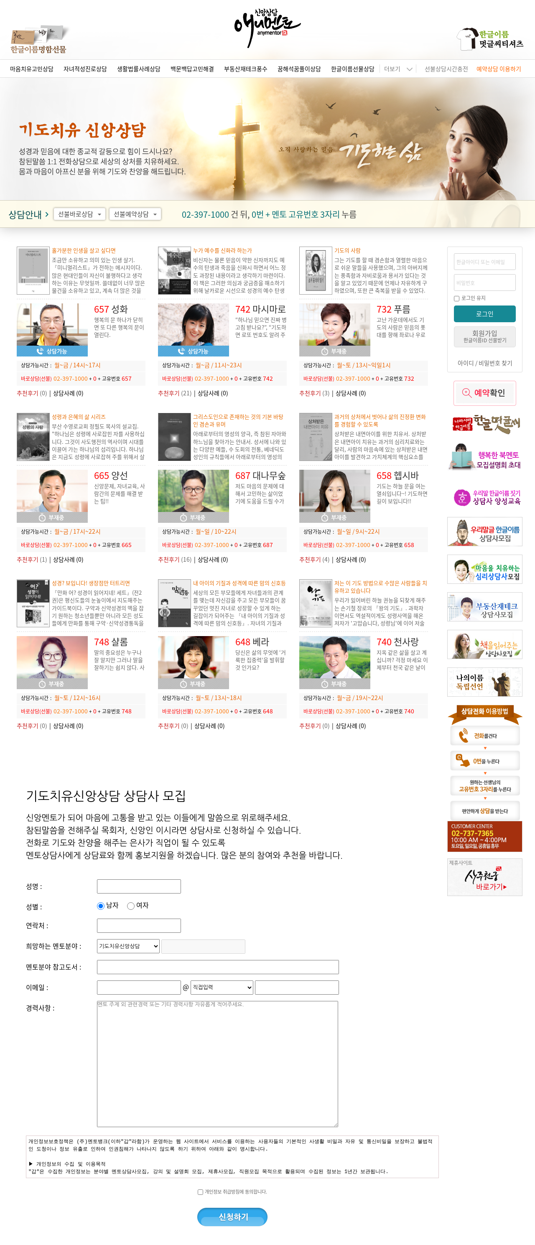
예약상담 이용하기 (498, 68)
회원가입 (485, 336)
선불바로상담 (81, 214)
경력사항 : (40, 1008)
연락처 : (37, 925)
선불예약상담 (136, 214)
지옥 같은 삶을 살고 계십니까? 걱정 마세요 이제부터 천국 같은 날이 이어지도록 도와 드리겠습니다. (402, 667)
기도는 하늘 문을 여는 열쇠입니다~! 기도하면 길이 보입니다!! (402, 493)
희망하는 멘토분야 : (53, 946)
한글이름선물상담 (352, 68)
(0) (32, 393)
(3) (314, 393)
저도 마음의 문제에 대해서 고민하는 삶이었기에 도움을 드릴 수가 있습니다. (259, 497)
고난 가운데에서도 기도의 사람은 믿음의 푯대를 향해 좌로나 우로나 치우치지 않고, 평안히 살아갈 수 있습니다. (402, 335)
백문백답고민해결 (192, 68)
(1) (32, 559)
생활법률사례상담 (138, 68)
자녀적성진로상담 (85, 68)
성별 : (34, 906)
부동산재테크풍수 (246, 68)
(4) (314, 559)
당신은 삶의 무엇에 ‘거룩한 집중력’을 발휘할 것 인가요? (260, 659)
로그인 (485, 313)
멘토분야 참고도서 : (53, 967)
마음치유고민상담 (32, 68)
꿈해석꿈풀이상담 (299, 68)
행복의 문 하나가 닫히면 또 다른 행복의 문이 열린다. (119, 327)
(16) (175, 559)
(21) (175, 393)
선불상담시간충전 (446, 68)
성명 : (34, 886)
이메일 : (37, 987)
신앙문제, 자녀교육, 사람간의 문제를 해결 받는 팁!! (119, 493)
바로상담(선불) (36, 378)
